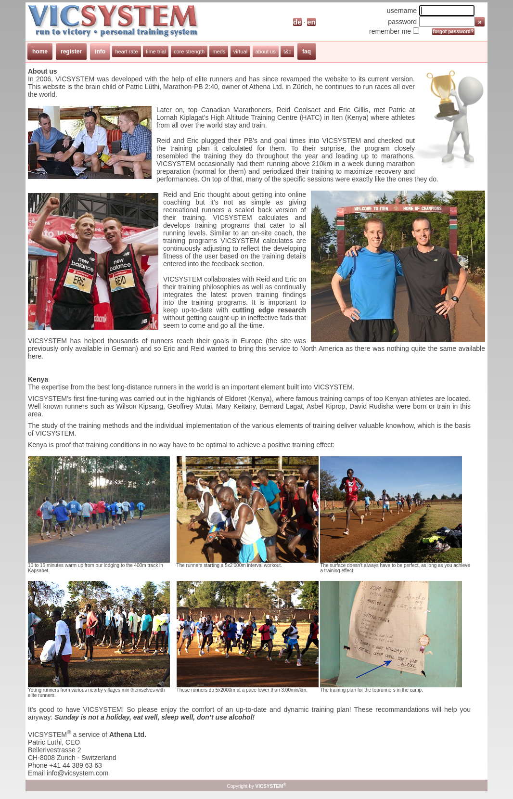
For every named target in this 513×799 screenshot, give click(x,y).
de (297, 22)
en (311, 22)
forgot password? (453, 31)
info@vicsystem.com (78, 773)
